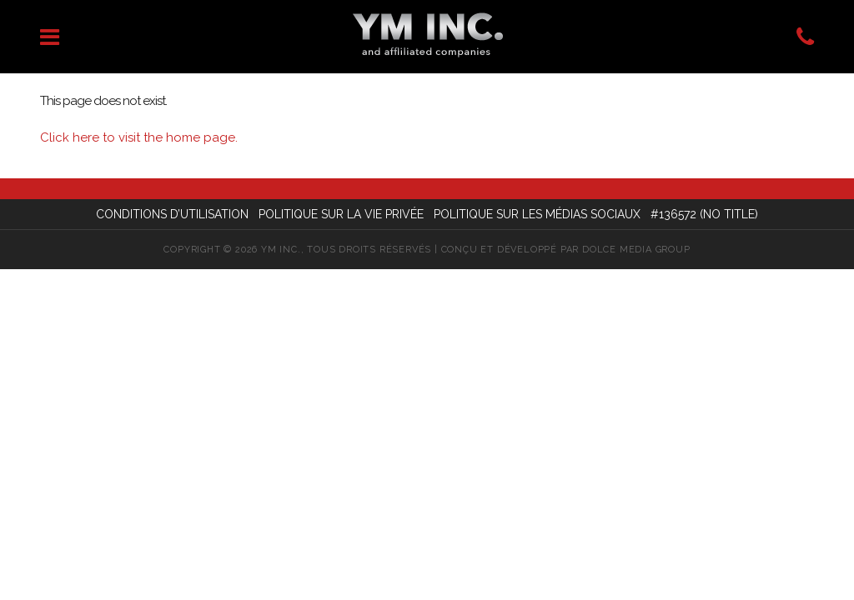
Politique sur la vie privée (341, 214)
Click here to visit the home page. (139, 137)
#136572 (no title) (704, 214)
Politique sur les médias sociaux (537, 214)
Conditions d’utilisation (172, 214)
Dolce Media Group (636, 249)
